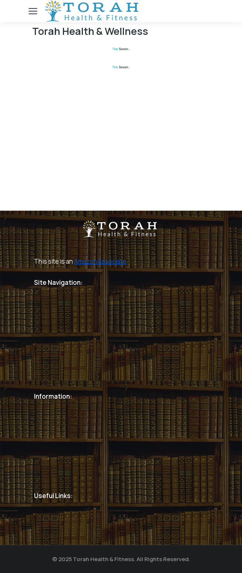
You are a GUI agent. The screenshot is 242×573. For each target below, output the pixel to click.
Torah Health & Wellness (90, 31)
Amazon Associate (100, 261)
